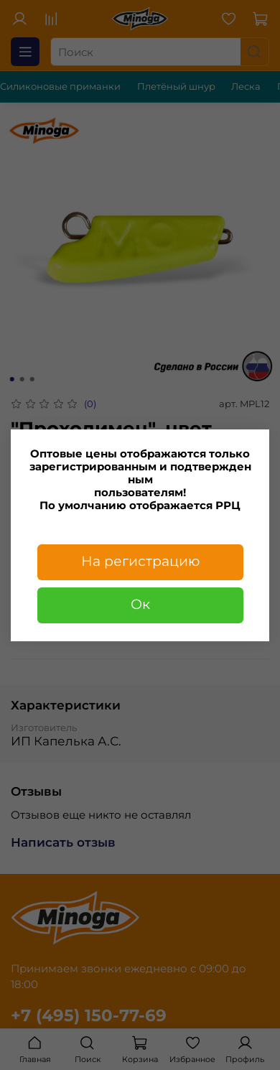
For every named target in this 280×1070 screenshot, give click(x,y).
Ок (140, 604)
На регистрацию (140, 561)
